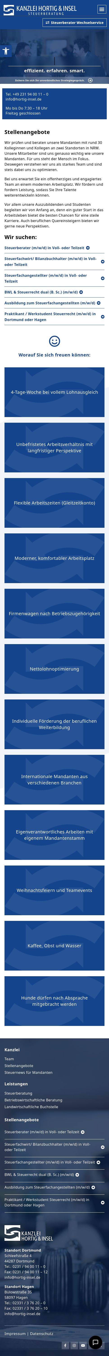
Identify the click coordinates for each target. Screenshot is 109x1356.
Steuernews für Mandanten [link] (28, 1072)
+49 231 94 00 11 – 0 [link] (30, 94)
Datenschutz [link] (41, 1333)
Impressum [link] (15, 1333)
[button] (102, 9)
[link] (6, 51)
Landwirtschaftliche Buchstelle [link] (31, 1106)
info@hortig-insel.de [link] (23, 99)
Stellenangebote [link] (19, 1065)
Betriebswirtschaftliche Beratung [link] (33, 1100)
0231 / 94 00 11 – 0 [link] (29, 1266)
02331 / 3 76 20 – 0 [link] (29, 1302)
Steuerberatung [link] (18, 1093)
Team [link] (9, 1058)
